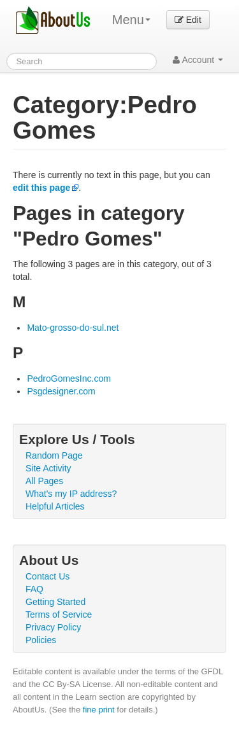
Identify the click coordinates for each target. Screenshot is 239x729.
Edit (188, 20)
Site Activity (48, 468)
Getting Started (55, 602)
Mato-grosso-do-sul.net (73, 328)
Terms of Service (58, 614)
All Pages (44, 481)
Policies (40, 640)
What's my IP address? (71, 494)
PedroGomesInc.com (69, 378)
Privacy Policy (53, 627)
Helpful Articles (55, 506)
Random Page (54, 455)
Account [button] (198, 60)
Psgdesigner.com (61, 391)
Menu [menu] (131, 20)
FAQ (34, 589)
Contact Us (47, 576)
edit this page (41, 188)
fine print (99, 709)
